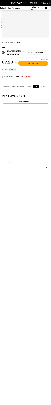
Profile (29, 86)
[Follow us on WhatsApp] (42, 8)
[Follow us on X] (38, 8)
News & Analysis (18, 86)
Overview (6, 86)
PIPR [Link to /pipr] (11, 42)
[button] (3, 3)
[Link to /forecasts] (16, 8)
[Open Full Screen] (25, 102)
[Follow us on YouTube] (46, 8)
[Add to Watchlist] (35, 52)
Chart (36, 86)
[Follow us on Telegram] (49, 8)
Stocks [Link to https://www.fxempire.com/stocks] (4, 42)
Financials (44, 86)
